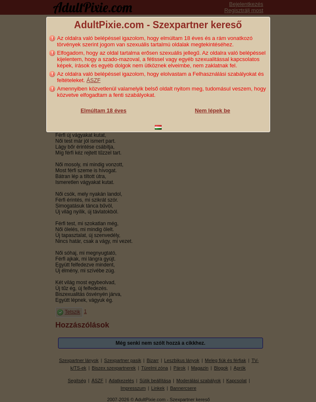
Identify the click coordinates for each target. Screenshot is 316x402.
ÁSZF (94, 80)
